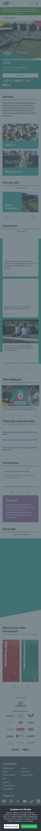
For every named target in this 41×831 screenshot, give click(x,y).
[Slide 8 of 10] (26, 415)
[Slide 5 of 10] (19, 415)
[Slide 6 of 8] (24, 217)
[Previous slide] (7, 217)
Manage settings (11, 826)
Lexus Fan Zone (9, 18)
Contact (24, 768)
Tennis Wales (8, 789)
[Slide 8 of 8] (29, 217)
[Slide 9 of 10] (29, 415)
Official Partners (9, 775)
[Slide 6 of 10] (21, 415)
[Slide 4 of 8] (19, 217)
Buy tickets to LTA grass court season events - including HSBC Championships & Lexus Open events (19, 11)
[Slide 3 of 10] (14, 415)
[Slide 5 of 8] (21, 217)
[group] (11, 661)
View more (22, 231)
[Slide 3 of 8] (16, 217)
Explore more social (22, 534)
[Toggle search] (30, 3)
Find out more (22, 188)
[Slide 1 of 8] (11, 217)
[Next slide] (33, 217)
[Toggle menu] (36, 3)
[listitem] (4, 801)
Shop (5, 778)
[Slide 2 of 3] (20, 368)
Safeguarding (8, 768)
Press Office (26, 771)
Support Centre (27, 775)
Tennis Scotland (9, 785)
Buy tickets (20, 75)
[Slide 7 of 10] (24, 415)
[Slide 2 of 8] (14, 217)
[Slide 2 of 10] (11, 415)
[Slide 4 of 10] (16, 415)
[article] (20, 136)
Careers (6, 771)
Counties (6, 782)
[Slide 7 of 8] (26, 217)
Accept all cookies (29, 826)
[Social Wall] (20, 580)
